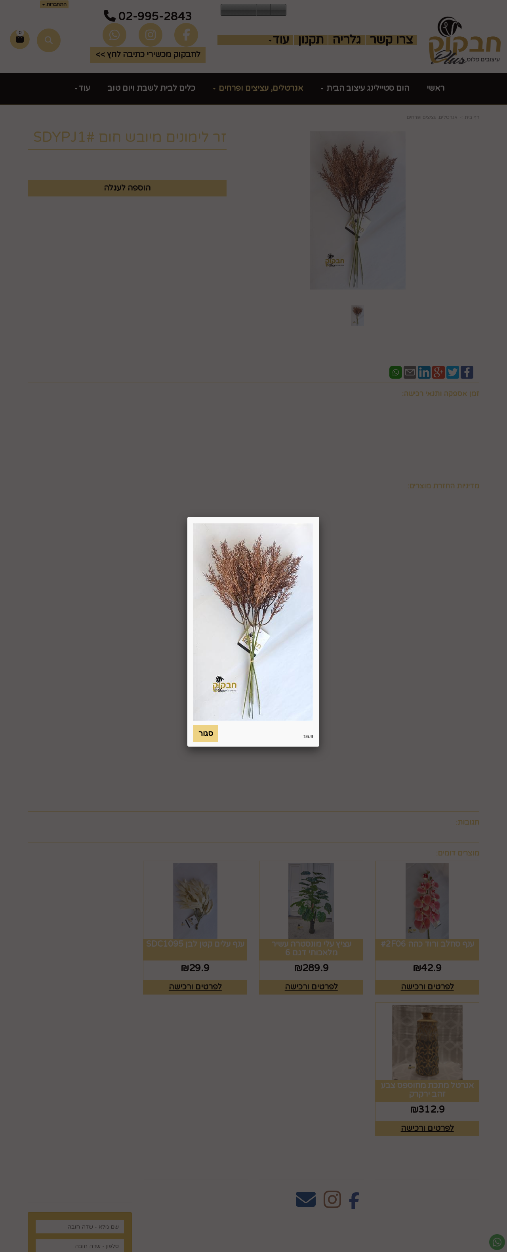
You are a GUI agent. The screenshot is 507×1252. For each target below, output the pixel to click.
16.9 (308, 736)
